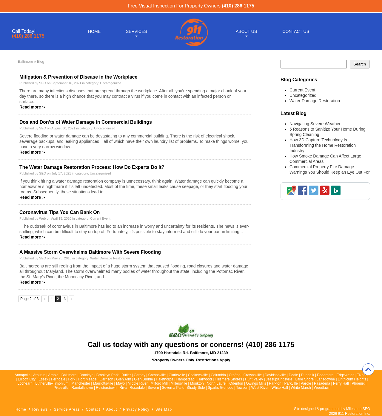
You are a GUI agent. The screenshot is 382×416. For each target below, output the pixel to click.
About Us (246, 30)
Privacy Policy (136, 409)
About (111, 409)
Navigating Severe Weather (315, 123)
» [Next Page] (71, 299)
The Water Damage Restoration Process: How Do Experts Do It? (91, 167)
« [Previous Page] (44, 299)
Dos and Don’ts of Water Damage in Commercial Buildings (85, 122)
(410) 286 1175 (238, 5)
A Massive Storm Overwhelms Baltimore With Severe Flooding (90, 252)
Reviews (40, 409)
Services (136, 30)
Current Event (100, 218)
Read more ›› (32, 107)
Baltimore (25, 61)
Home (94, 30)
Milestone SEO (358, 409)
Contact (93, 409)
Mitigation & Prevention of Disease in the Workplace (78, 76)
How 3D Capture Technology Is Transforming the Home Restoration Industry (322, 145)
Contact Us (295, 30)
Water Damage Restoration (110, 258)
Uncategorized (110, 83)
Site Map (163, 409)
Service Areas (67, 409)
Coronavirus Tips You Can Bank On (59, 212)
